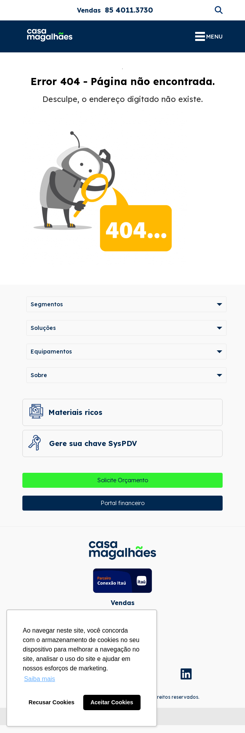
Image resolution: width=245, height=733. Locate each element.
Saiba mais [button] (39, 679)
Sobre (39, 375)
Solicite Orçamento (122, 480)
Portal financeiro (122, 503)
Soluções (43, 327)
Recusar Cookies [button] (52, 702)
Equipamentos (51, 351)
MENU (209, 36)
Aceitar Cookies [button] (111, 702)
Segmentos (47, 304)
